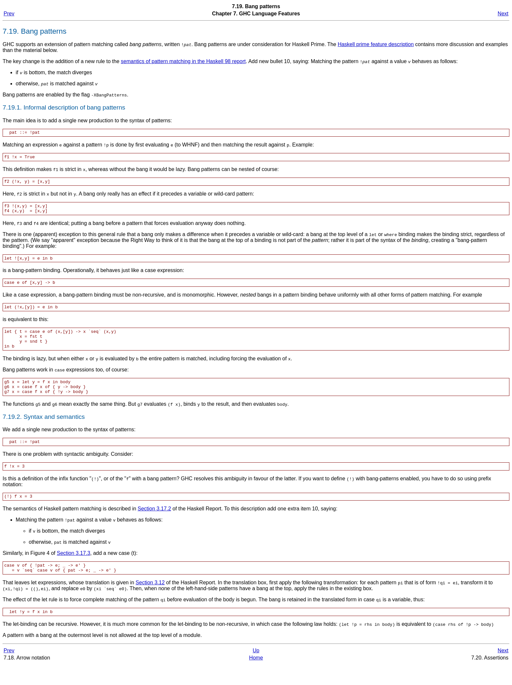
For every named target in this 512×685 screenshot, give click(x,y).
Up (256, 671)
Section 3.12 (150, 602)
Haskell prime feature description (376, 44)
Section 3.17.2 (154, 526)
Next (503, 13)
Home (256, 678)
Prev (9, 13)
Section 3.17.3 (73, 571)
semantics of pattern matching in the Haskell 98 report (183, 61)
